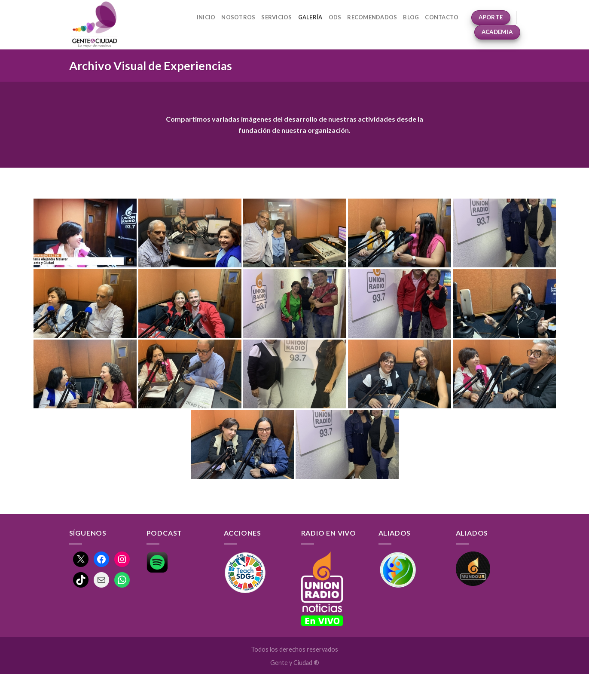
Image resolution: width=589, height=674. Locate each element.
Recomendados (372, 17)
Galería (310, 17)
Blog (411, 17)
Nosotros (238, 17)
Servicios (276, 17)
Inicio (206, 17)
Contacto (441, 17)
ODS (335, 17)
